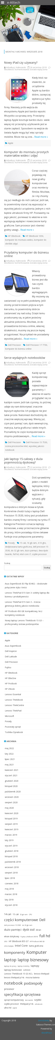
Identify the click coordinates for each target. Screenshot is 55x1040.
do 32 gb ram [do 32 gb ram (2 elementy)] (27, 925)
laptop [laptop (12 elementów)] (10, 959)
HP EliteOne (10, 678)
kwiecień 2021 (11, 770)
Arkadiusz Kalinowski (16, 67)
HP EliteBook (14, 236)
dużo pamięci (31, 550)
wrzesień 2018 (12, 867)
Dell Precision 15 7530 (36, 442)
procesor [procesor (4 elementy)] (9, 989)
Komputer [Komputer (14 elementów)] (36, 952)
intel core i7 (25, 554)
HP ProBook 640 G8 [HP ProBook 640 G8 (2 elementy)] (37, 941)
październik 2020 (13, 791)
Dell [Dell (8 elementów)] (42, 919)
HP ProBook (11, 683)
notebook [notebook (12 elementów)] (13, 983)
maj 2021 (9, 764)
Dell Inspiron (11, 651)
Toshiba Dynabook (14, 732)
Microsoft (9, 716)
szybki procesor (39, 554)
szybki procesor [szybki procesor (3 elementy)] (11, 1003)
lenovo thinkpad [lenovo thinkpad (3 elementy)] (41, 973)
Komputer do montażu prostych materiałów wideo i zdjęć (26, 153)
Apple (10, 143)
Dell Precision (14, 345)
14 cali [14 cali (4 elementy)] (7, 914)
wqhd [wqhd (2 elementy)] (15, 1008)
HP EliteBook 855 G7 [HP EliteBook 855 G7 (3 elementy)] (18, 941)
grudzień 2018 (11, 851)
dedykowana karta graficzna (18, 546)
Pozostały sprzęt (13, 726)
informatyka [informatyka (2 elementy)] (8, 946)
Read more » (41, 136)
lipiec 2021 (10, 759)
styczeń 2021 (11, 775)
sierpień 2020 (11, 802)
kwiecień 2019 (11, 829)
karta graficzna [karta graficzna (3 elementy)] (36, 945)
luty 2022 (9, 753)
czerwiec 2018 (11, 883)
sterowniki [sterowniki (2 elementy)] (29, 1000)
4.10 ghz (42, 542)
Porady (11, 542)
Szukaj (7, 563)
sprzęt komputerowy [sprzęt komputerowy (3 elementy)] (14, 1000)
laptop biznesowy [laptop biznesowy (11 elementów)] (33, 959)
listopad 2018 (11, 856)
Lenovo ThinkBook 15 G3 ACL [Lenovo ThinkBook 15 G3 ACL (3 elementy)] (18, 973)
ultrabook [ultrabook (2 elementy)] (38, 1004)
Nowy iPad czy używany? (20, 63)
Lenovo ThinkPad (13, 710)
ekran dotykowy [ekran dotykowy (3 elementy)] (11, 936)
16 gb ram (32, 542)
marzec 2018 (11, 894)
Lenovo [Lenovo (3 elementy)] (26, 969)
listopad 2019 (11, 818)
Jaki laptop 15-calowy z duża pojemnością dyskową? (23, 460)
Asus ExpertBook (13, 645)
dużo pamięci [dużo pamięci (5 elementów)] (12, 929)
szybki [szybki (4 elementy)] (37, 999)
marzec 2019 (11, 834)
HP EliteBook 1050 (34, 236)
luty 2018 (9, 899)
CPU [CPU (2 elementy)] (30, 914)
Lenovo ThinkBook (14, 699)
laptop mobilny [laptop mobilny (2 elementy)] (23, 966)
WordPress (47, 1032)
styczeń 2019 (11, 845)
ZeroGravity (43, 1020)
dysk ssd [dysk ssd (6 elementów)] (28, 929)
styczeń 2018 (11, 905)
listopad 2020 (11, 786)
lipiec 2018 (10, 878)
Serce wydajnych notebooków (24, 358)
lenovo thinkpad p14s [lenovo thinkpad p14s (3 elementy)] (14, 977)
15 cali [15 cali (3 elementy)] (16, 914)
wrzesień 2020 (12, 797)
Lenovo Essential (13, 694)
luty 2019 (9, 840)
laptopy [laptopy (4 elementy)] (35, 965)
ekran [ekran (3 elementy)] (38, 929)
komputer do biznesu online (18, 348)
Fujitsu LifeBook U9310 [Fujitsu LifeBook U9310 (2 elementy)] (29, 937)
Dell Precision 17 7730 (36, 345)
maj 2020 (9, 807)
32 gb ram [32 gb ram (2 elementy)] (24, 914)
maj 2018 (9, 888)
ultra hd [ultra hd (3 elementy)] (7, 1007)
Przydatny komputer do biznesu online (26, 254)
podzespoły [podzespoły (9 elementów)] (33, 983)
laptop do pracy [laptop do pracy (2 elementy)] (10, 966)
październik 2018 (13, 861)
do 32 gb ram (17, 550)
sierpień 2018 (11, 872)
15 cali (23, 542)
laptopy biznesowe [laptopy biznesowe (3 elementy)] (13, 969)
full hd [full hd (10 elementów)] (44, 935)
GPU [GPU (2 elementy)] (5, 941)
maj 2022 (9, 748)
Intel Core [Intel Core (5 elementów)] (21, 945)
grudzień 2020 (11, 780)
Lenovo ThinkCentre (14, 705)
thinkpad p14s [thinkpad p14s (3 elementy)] (26, 1003)
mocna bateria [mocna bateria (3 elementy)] (32, 977)
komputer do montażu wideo (19, 239)
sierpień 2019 (11, 824)
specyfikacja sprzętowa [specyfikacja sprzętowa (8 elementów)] (22, 994)
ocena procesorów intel (16, 446)
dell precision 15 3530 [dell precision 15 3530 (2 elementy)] (12, 925)
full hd (16, 554)
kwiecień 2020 (11, 813)
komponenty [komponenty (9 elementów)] (14, 952)
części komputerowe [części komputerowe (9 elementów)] (21, 919)
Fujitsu (8, 667)
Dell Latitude (11, 656)
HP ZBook (10, 689)
